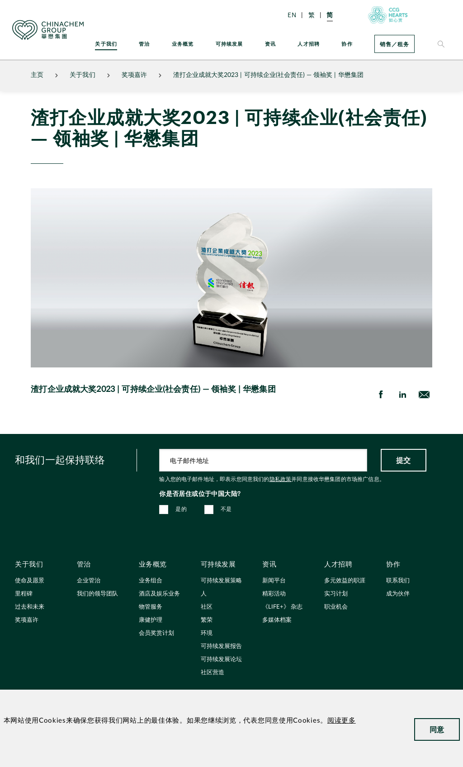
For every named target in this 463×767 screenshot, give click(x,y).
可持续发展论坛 (221, 659)
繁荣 (207, 620)
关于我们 (106, 44)
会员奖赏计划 (156, 633)
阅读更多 (341, 720)
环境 (207, 633)
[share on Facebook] (381, 394)
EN (292, 15)
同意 (437, 729)
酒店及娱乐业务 (159, 594)
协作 (346, 44)
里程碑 (24, 594)
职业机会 (336, 607)
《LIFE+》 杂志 (282, 607)
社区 (207, 607)
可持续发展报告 (221, 646)
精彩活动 (274, 594)
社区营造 (212, 673)
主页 (37, 75)
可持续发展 (229, 44)
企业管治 (88, 581)
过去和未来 (29, 607)
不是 (226, 509)
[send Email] (424, 394)
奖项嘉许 (134, 75)
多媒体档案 (277, 620)
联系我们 (398, 581)
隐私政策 (280, 479)
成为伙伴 (398, 594)
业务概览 (183, 44)
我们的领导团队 (97, 594)
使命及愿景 (29, 581)
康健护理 (150, 620)
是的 (181, 509)
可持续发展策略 (221, 581)
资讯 (270, 44)
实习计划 (336, 594)
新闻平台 (274, 581)
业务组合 (150, 581)
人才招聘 (309, 44)
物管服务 (150, 607)
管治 (144, 44)
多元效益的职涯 (344, 581)
